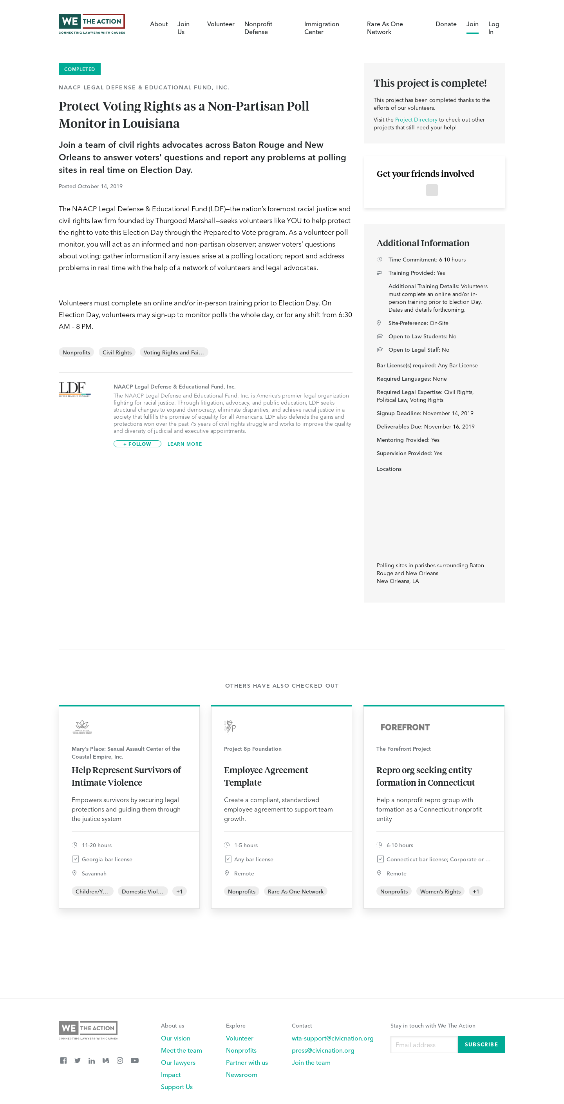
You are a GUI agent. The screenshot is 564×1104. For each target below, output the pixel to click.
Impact (171, 1074)
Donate (446, 23)
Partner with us (247, 1062)
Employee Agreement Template (266, 776)
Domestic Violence (146, 891)
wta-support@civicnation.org (333, 1038)
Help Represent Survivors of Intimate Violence (126, 776)
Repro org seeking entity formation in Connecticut (425, 776)
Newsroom (241, 1074)
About (159, 23)
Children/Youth (95, 891)
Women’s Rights (440, 891)
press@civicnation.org (323, 1050)
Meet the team (181, 1050)
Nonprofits (76, 352)
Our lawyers (178, 1062)
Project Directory (416, 119)
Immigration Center (321, 27)
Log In (493, 27)
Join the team (311, 1062)
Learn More (185, 444)
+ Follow (137, 443)
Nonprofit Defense (258, 27)
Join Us (183, 27)
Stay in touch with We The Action (432, 1025)
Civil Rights (117, 352)
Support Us (177, 1086)
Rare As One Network (385, 27)
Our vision (175, 1038)
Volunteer (221, 23)
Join (472, 23)
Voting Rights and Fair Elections (184, 352)
